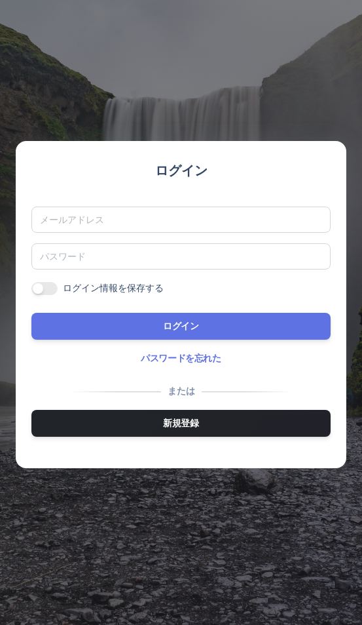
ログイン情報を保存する (113, 288)
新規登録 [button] (180, 423)
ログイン (180, 326)
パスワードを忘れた (181, 358)
